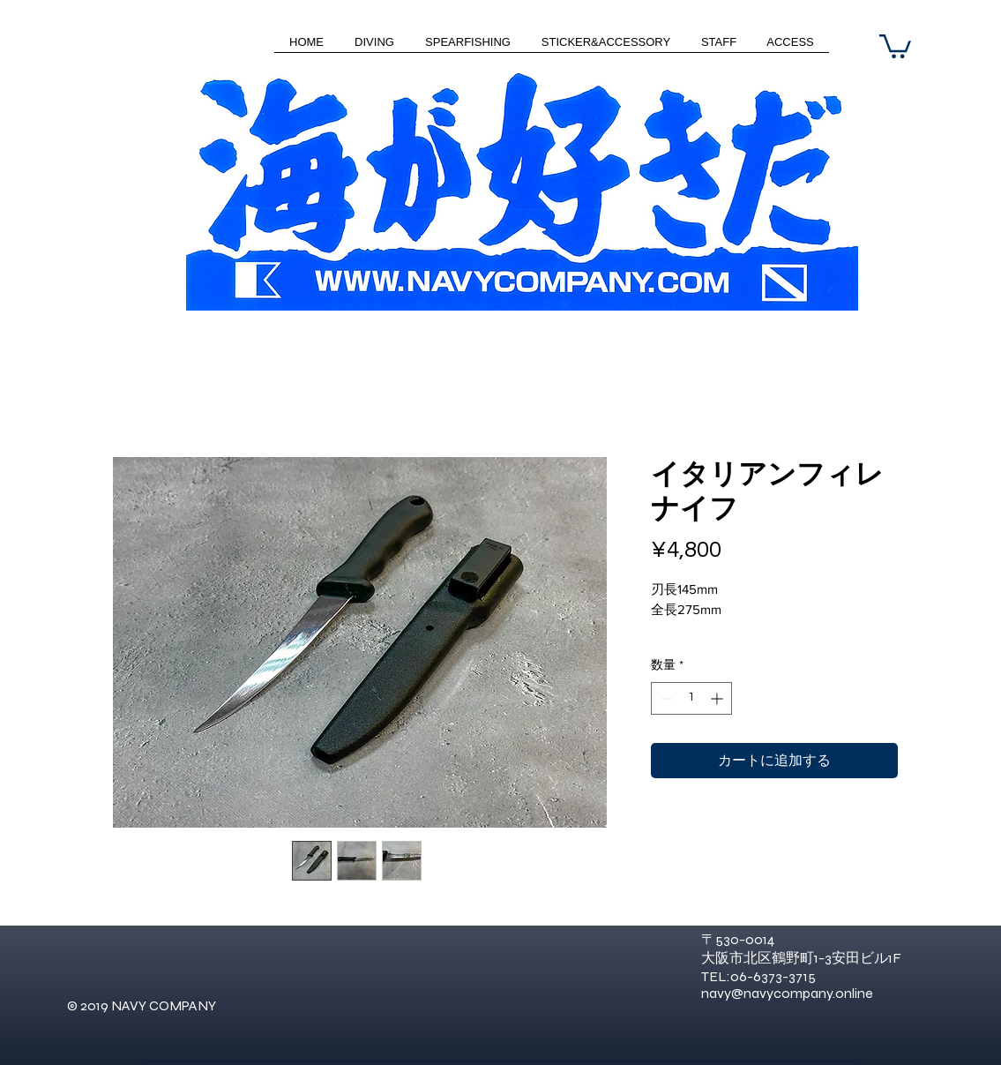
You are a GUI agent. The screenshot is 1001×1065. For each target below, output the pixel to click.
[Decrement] (665, 698)
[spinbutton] (691, 698)
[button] (895, 45)
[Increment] (718, 698)
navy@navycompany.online (787, 993)
